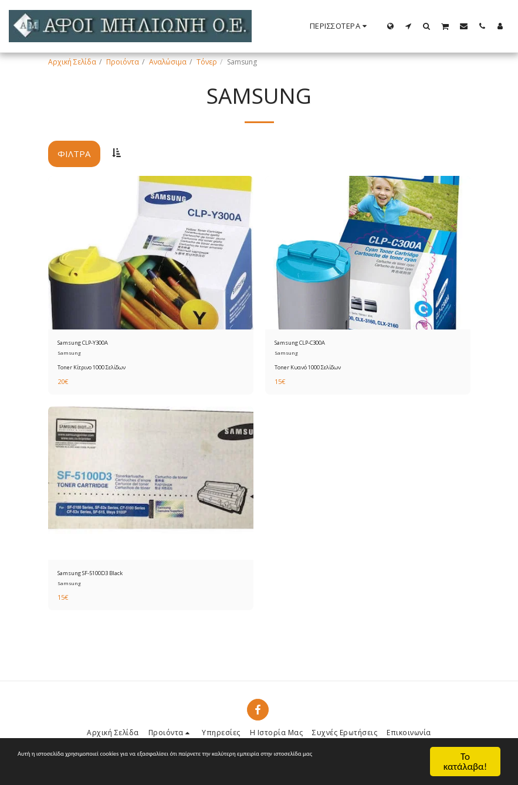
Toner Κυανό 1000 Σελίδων (308, 369)
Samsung (69, 355)
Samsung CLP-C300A (309, 344)
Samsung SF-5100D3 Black (100, 577)
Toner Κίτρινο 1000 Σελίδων (92, 369)
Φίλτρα (73, 153)
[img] (150, 253)
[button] (408, 26)
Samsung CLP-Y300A (91, 344)
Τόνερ (207, 62)
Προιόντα (122, 62)
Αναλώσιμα (168, 62)
